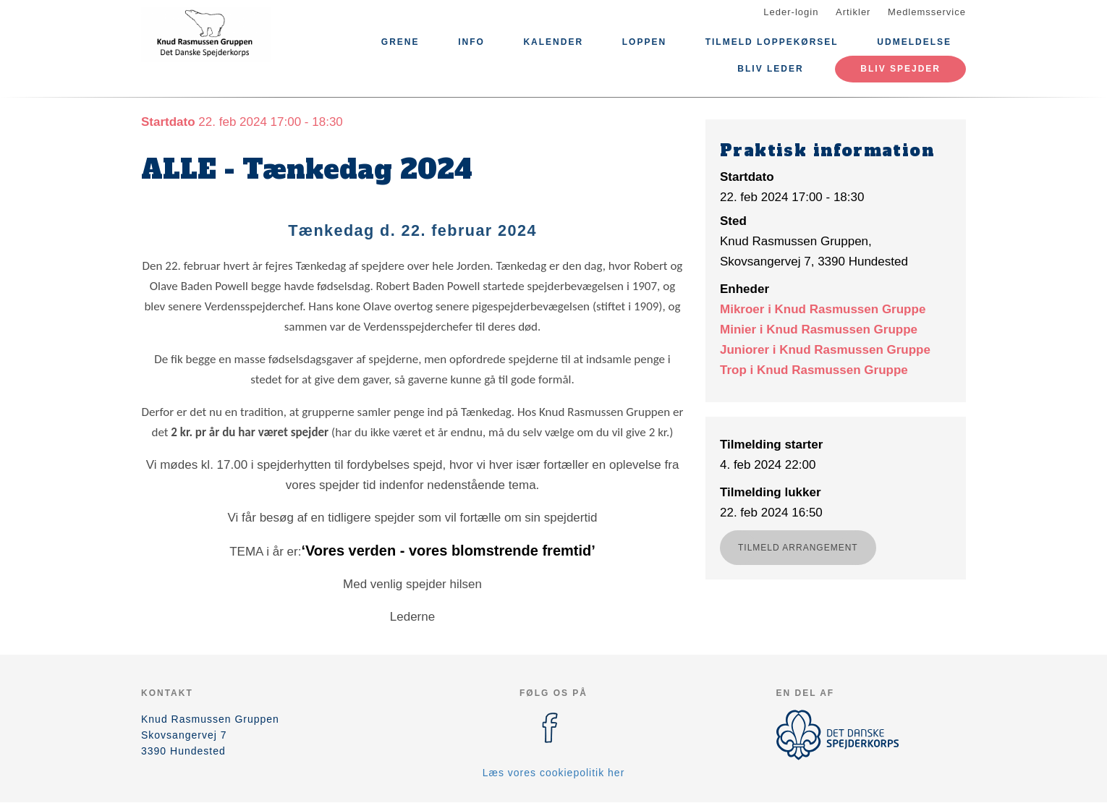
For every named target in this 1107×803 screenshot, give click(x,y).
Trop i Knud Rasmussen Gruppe (814, 370)
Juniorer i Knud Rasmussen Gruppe (825, 350)
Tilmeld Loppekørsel (772, 42)
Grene (400, 42)
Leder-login (790, 12)
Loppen (644, 42)
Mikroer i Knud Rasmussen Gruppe (822, 309)
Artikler (853, 12)
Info (471, 42)
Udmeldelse (914, 42)
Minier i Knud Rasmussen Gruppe (818, 329)
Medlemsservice (927, 12)
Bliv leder (770, 69)
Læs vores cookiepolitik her (554, 772)
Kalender (553, 42)
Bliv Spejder (900, 69)
